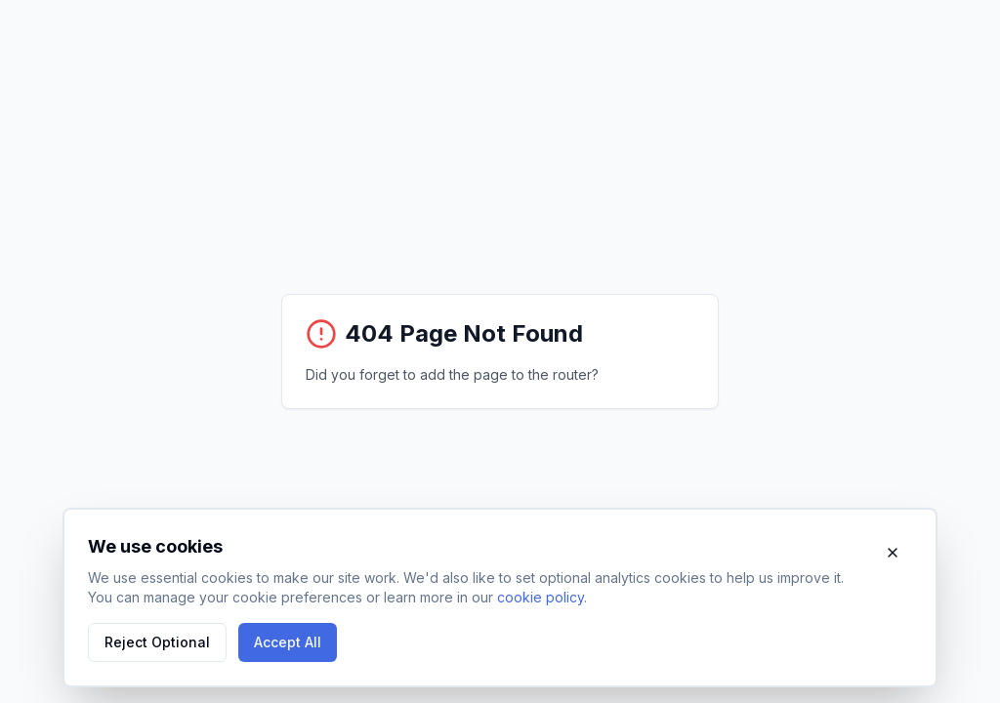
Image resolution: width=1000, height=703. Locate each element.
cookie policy (540, 597)
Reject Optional (157, 642)
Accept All (287, 642)
